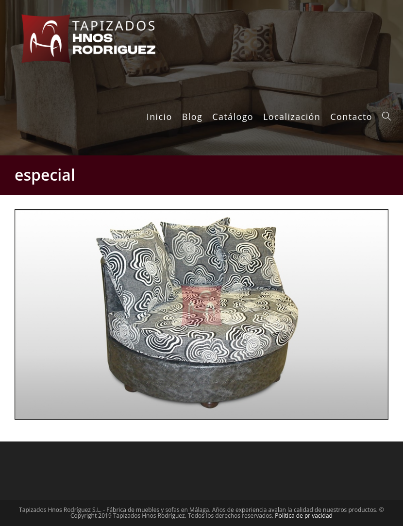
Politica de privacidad (304, 515)
